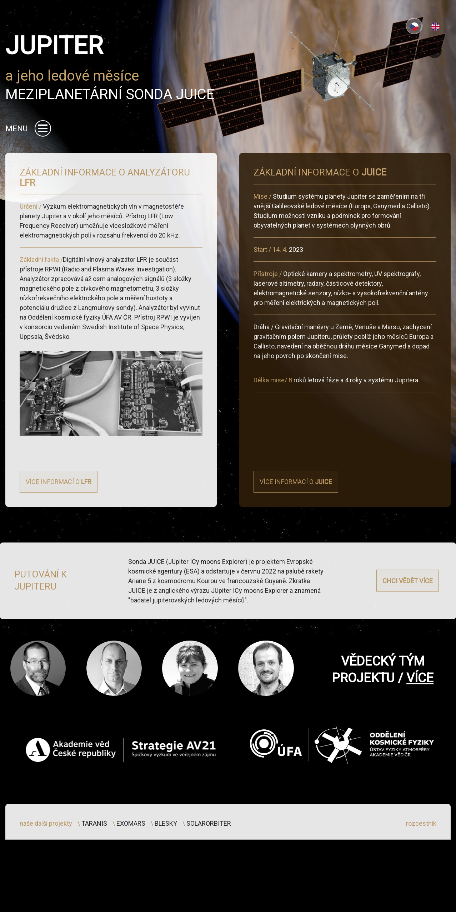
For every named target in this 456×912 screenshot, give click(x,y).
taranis (94, 847)
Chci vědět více (407, 589)
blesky (166, 847)
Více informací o (58, 522)
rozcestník (421, 847)
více (420, 701)
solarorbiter (208, 847)
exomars (130, 847)
